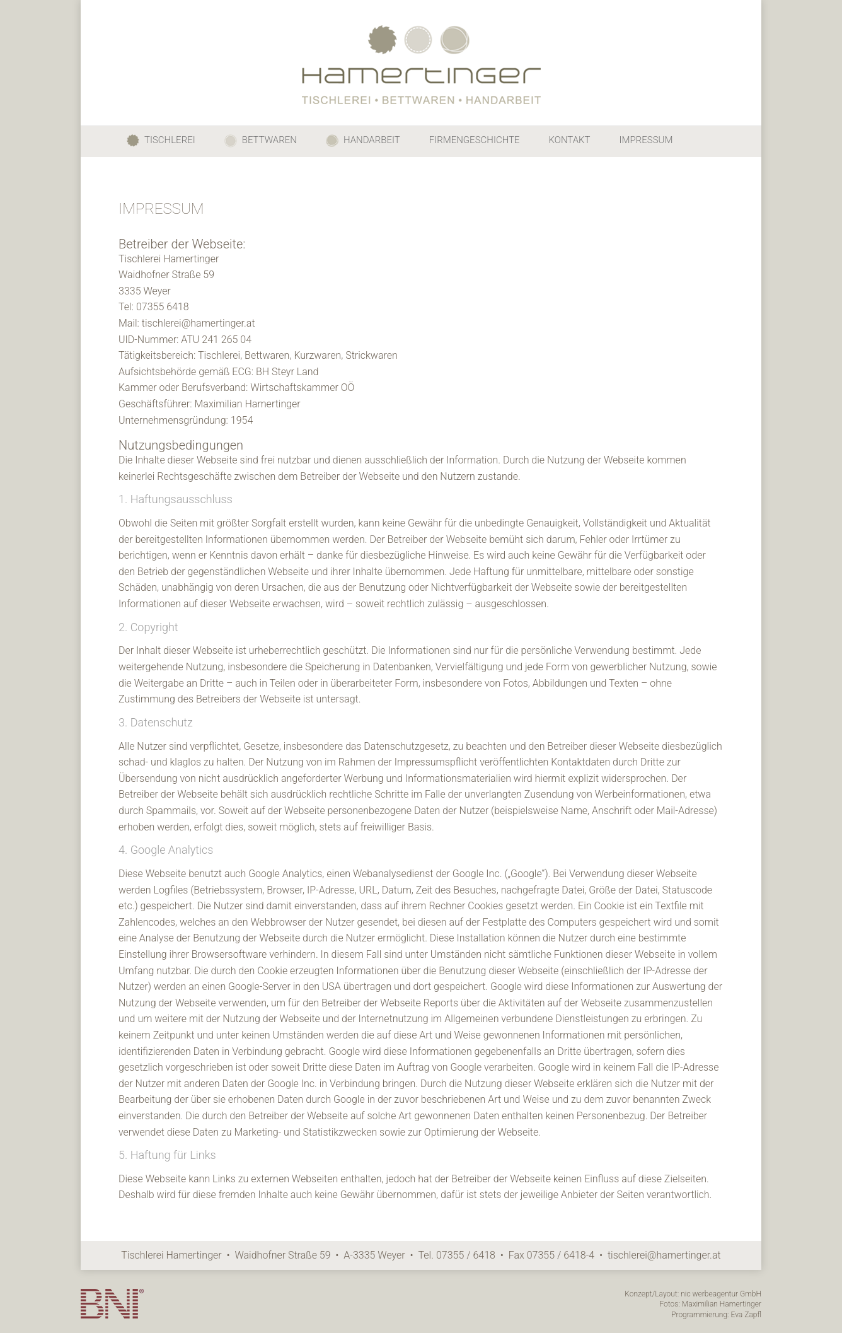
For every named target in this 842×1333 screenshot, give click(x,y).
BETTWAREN (260, 141)
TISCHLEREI (161, 140)
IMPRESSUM (646, 140)
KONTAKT (570, 140)
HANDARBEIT (363, 140)
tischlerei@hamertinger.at (664, 1255)
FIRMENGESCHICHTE (474, 140)
